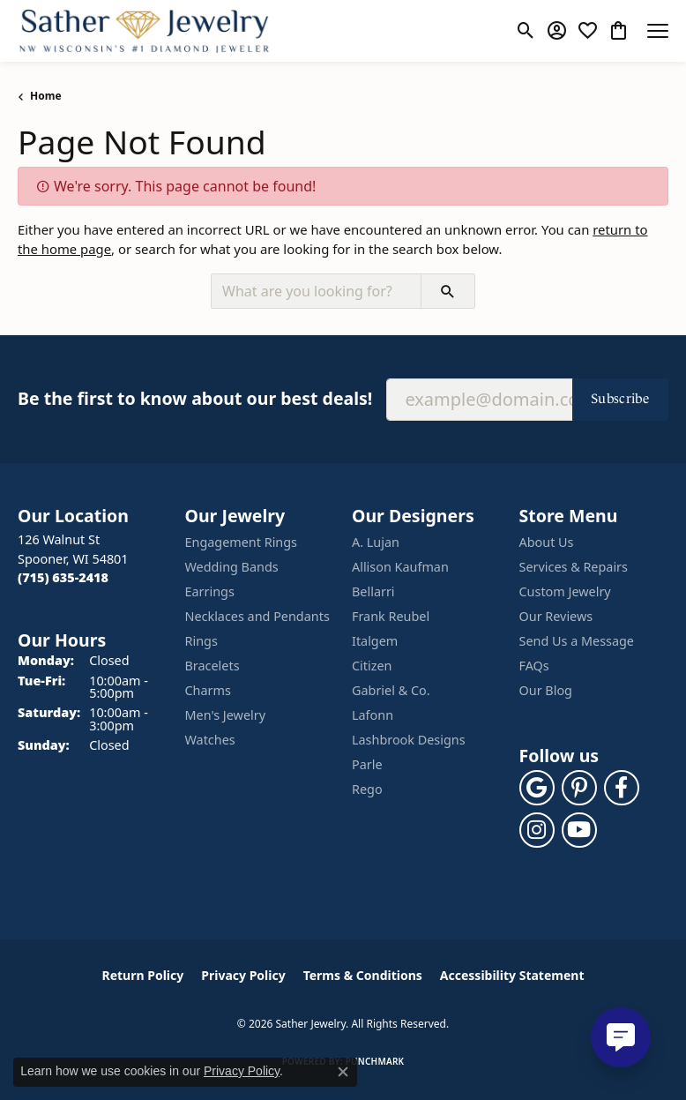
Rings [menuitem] (201, 640)
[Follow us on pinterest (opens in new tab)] (579, 787)
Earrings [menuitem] (210, 591)
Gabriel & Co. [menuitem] (391, 690)
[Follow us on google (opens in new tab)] (537, 787)
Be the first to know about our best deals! (195, 398)
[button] (526, 31)
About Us (546, 542)
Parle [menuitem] (367, 764)
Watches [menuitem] (210, 739)
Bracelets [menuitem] (212, 665)
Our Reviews (556, 616)
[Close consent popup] (343, 1071)
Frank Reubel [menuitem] (390, 616)
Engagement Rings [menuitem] (241, 542)
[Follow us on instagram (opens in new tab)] (537, 830)
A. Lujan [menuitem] (375, 542)
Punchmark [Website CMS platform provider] (375, 1061)
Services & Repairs (573, 566)
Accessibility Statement (512, 975)
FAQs (534, 665)
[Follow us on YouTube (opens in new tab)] (579, 830)
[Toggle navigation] (657, 31)
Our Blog (545, 690)
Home (46, 95)
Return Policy (143, 975)
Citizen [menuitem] (372, 665)
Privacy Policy (243, 975)
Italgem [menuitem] (375, 640)
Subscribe (620, 398)
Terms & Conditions (362, 975)
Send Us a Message (576, 640)
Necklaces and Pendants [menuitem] (257, 616)
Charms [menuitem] (208, 690)
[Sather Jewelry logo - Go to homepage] (144, 31)
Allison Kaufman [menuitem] (400, 566)
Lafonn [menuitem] (372, 715)
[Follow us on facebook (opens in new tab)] (621, 787)
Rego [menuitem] (367, 789)
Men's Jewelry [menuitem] (225, 715)
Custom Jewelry (565, 591)
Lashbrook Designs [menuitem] (409, 739)
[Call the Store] (63, 577)
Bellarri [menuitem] (373, 591)
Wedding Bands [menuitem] (232, 566)
